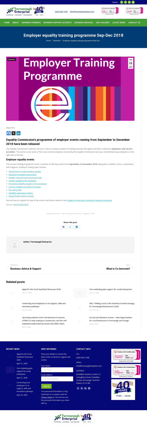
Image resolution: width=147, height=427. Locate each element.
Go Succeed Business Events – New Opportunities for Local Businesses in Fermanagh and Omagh (110, 319)
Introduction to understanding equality (25, 171)
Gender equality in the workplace (22, 180)
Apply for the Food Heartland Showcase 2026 (41, 289)
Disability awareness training (21, 193)
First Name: (45, 366)
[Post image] (13, 293)
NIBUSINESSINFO (20, 204)
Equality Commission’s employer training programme (89, 200)
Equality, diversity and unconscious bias (25, 177)
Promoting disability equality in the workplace (28, 183)
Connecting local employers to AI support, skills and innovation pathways (44, 305)
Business (11, 59)
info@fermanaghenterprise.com (82, 12)
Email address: (47, 375)
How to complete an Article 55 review (25, 187)
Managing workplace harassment (22, 174)
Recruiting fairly (15, 190)
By (71, 213)
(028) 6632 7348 (61, 12)
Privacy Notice (47, 397)
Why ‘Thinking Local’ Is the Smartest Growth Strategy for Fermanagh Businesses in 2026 (111, 305)
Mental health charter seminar (21, 196)
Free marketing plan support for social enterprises (110, 289)
